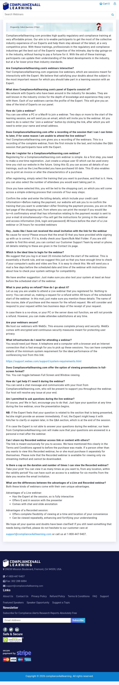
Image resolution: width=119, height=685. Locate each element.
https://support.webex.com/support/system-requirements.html (44, 361)
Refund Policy (57, 596)
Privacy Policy (39, 596)
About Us (8, 596)
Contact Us (22, 596)
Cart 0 (104, 3)
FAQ (95, 596)
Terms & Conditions (79, 596)
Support (104, 596)
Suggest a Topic (61, 602)
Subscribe (78, 620)
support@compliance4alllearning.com (29, 534)
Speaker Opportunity (38, 602)
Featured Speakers (13, 602)
